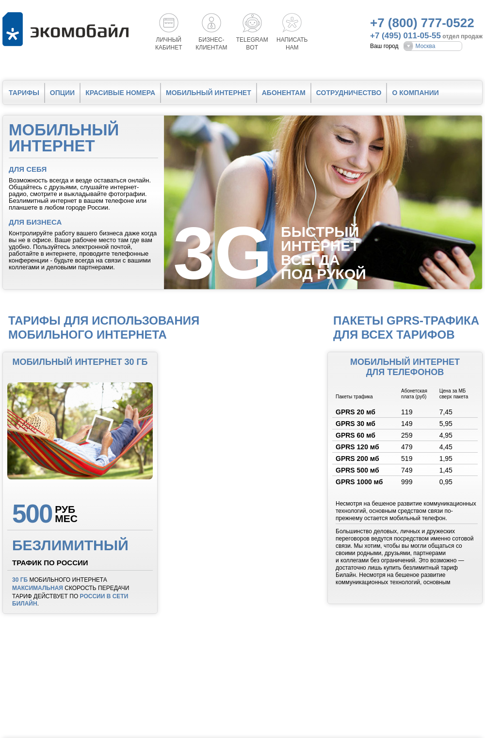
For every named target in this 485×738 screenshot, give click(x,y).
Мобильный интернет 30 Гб (79, 362)
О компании (415, 93)
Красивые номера (120, 93)
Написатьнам (291, 43)
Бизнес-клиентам (211, 43)
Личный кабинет (168, 43)
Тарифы (24, 93)
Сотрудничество (349, 93)
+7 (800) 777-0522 (422, 23)
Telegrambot (252, 43)
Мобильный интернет (208, 93)
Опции (62, 93)
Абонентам (284, 93)
